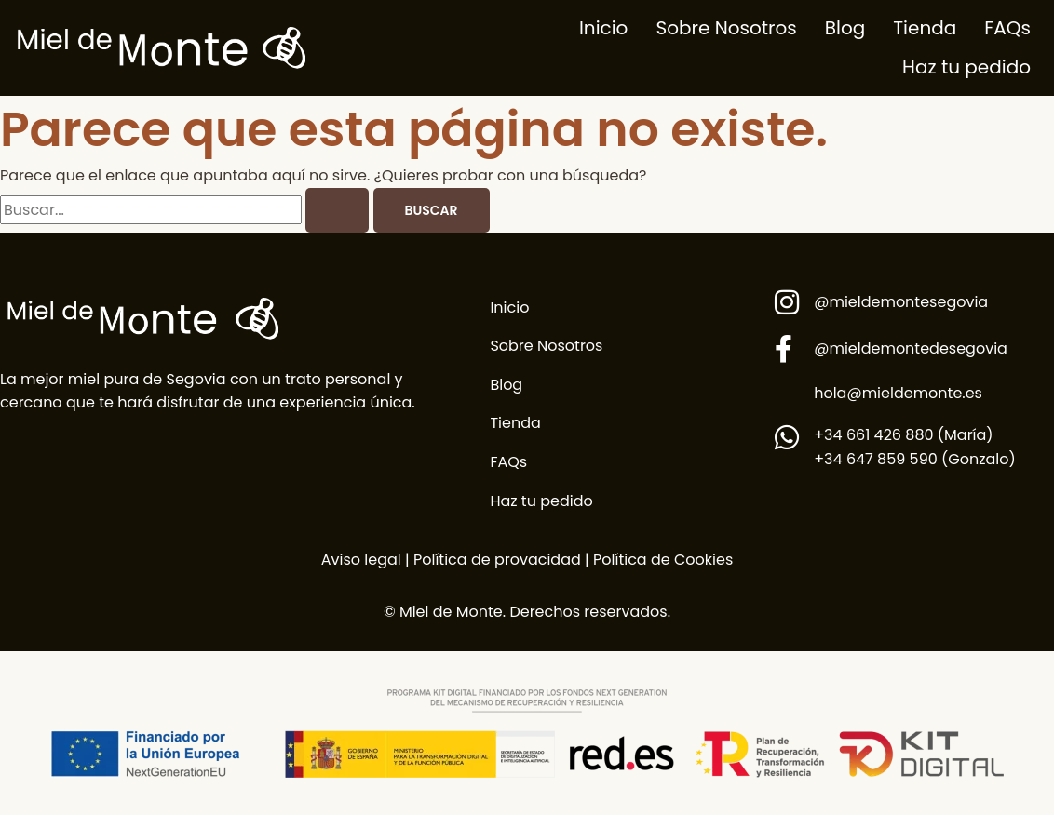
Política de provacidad (495, 559)
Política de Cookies (663, 559)
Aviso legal (361, 559)
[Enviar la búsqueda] (337, 210)
